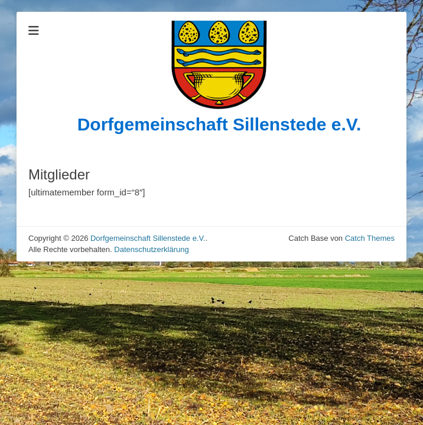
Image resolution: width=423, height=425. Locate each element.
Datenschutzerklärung (151, 249)
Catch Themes (370, 238)
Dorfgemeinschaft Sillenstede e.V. (219, 124)
